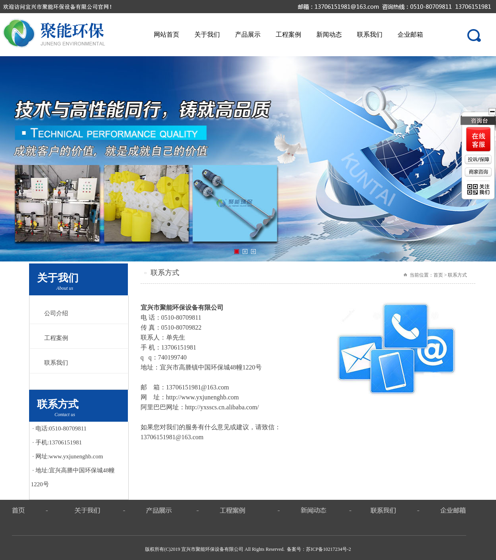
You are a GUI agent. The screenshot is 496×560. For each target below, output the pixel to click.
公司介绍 (56, 313)
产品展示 (248, 34)
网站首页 (166, 34)
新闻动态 (329, 34)
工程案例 (288, 34)
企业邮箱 (410, 34)
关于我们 (207, 34)
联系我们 (369, 34)
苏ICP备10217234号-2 (328, 549)
